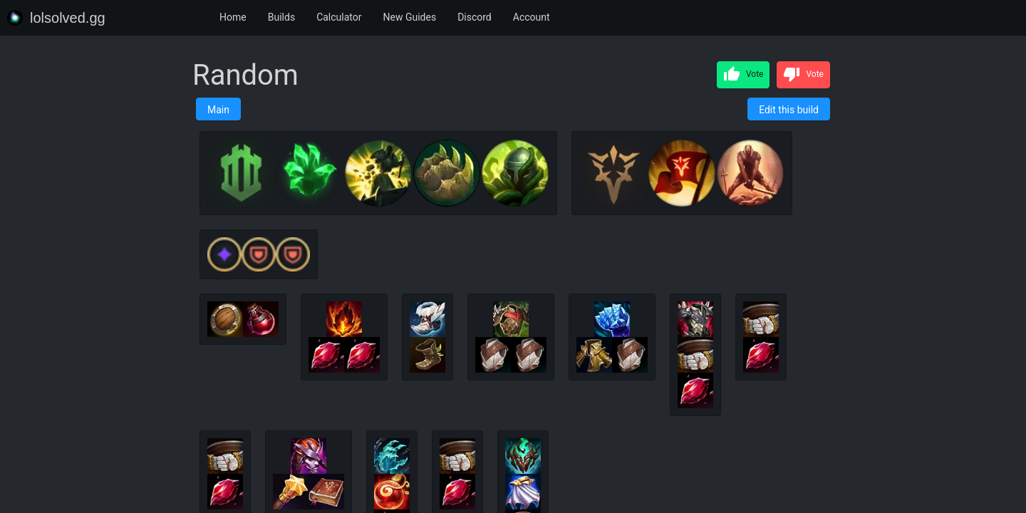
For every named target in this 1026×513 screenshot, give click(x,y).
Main (218, 109)
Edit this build (789, 109)
